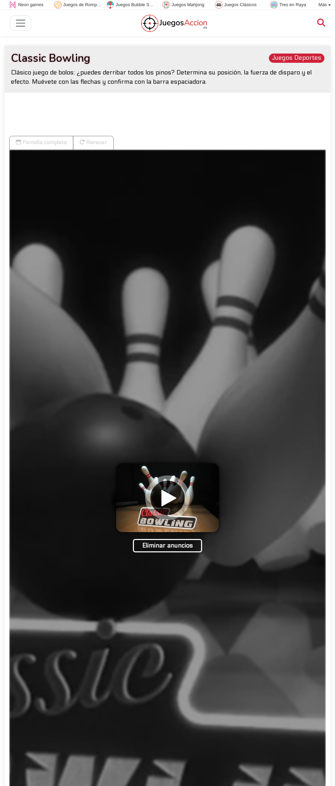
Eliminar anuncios (167, 545)
